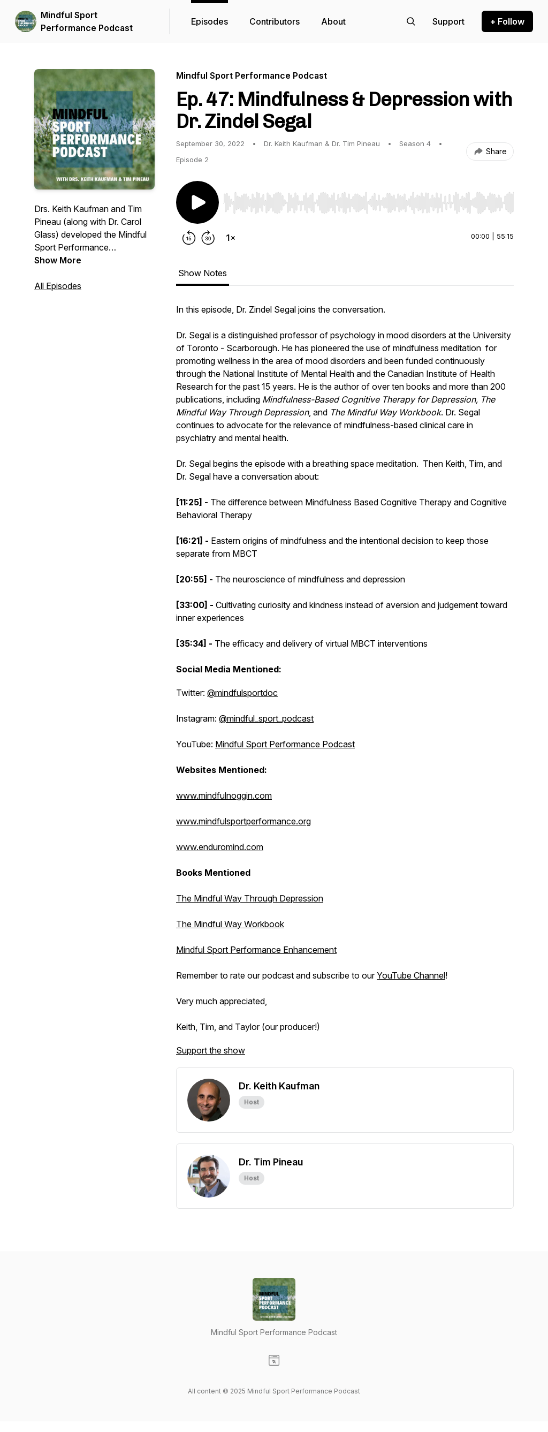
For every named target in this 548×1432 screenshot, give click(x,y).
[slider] (368, 203)
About (333, 21)
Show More (57, 260)
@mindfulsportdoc (242, 692)
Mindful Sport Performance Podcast (87, 21)
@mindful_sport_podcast (266, 718)
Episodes (209, 21)
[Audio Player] (368, 200)
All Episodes (57, 286)
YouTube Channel (411, 975)
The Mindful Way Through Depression (249, 898)
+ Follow (507, 21)
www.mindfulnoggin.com (224, 795)
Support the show (210, 1050)
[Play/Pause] (197, 202)
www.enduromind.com (219, 847)
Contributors (274, 21)
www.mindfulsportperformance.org (243, 821)
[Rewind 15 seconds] (188, 237)
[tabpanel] (345, 685)
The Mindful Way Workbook (230, 924)
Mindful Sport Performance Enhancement (256, 949)
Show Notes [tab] (202, 273)
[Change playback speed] (230, 237)
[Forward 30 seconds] (208, 237)
